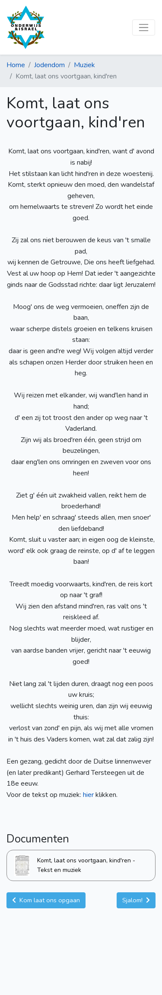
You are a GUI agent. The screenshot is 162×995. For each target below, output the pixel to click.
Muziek (84, 65)
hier (89, 795)
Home (15, 65)
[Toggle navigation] (143, 28)
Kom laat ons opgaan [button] (46, 900)
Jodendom (49, 65)
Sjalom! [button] (136, 900)
